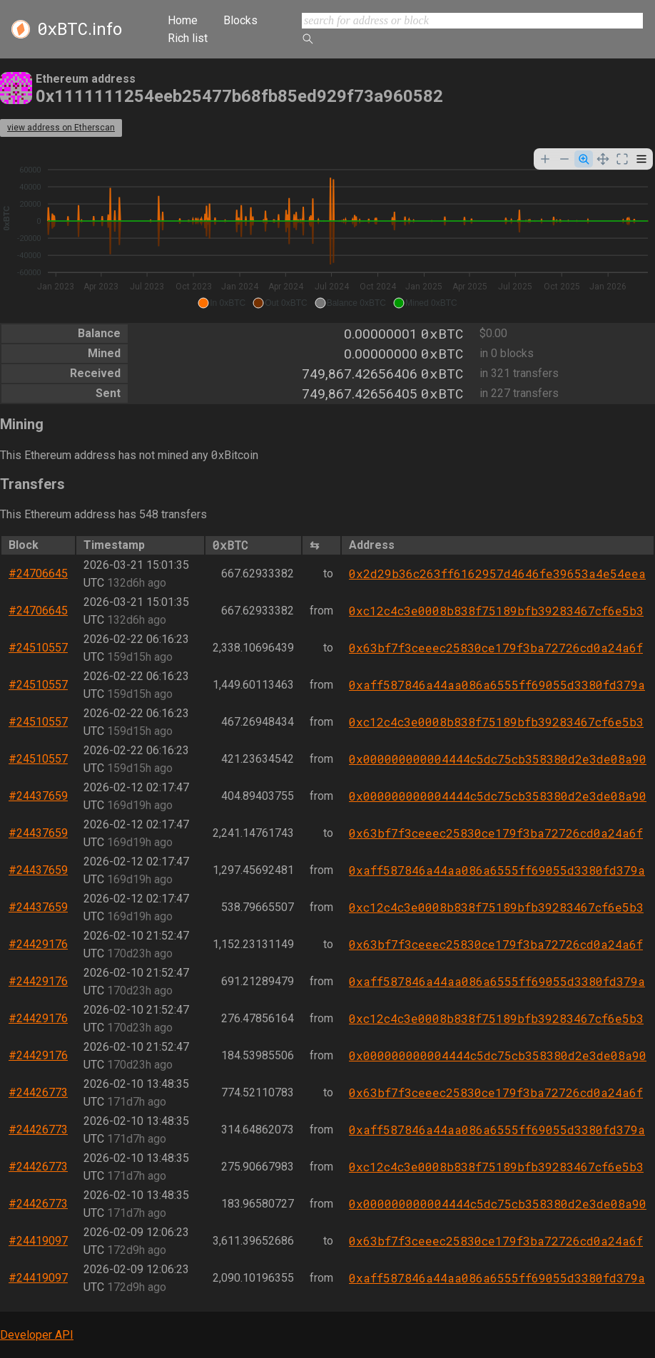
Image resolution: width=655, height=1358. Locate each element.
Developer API (36, 1335)
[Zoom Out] (564, 159)
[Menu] (641, 159)
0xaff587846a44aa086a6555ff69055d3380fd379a (497, 684)
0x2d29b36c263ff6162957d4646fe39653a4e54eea (497, 573)
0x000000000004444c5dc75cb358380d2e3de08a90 (497, 758)
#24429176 (38, 944)
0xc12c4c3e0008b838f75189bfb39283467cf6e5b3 (496, 610)
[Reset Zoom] (622, 159)
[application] (327, 230)
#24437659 (38, 796)
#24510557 (38, 647)
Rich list (188, 38)
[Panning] (603, 159)
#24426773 (38, 1092)
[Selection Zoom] (583, 159)
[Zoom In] (545, 159)
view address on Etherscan (61, 128)
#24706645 (38, 573)
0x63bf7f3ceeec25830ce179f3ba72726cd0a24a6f (496, 647)
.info (79, 29)
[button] (221, 303)
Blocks (240, 20)
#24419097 (38, 1241)
